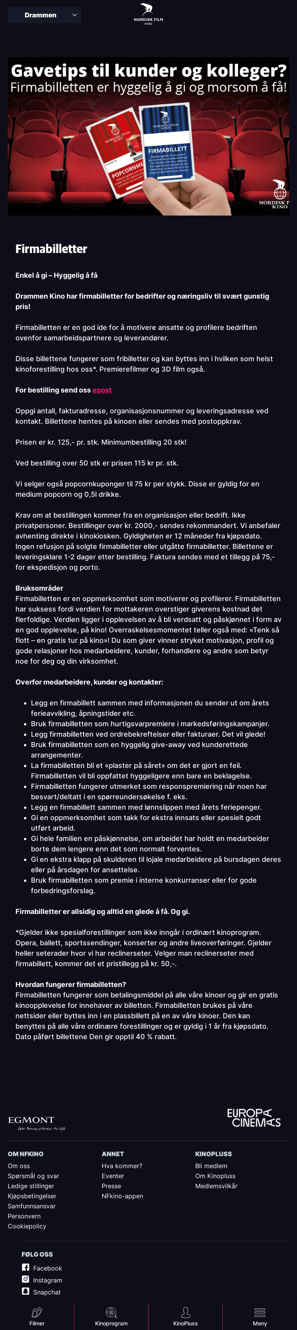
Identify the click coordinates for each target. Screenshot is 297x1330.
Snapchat (47, 1292)
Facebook (47, 1268)
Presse (111, 1186)
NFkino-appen (122, 1196)
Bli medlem (211, 1166)
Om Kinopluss (215, 1176)
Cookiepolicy (27, 1226)
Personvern (24, 1216)
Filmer (36, 1323)
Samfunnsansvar (32, 1206)
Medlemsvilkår (216, 1186)
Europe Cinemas (254, 1119)
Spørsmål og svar (33, 1176)
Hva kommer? (122, 1166)
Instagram (47, 1280)
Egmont (37, 1124)
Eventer (113, 1176)
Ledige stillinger (31, 1186)
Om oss (19, 1166)
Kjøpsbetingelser (32, 1196)
